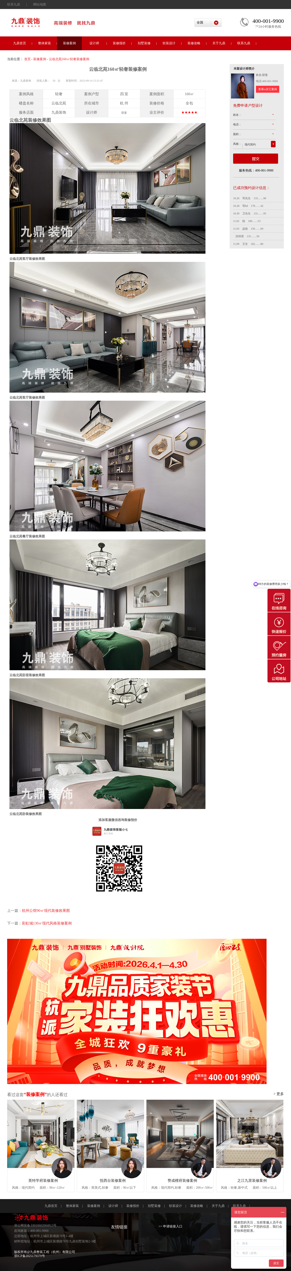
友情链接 (119, 1227)
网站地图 (39, 4)
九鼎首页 (19, 43)
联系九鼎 (13, 4)
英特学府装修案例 (43, 1180)
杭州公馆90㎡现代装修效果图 (46, 911)
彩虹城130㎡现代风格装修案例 (47, 923)
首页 (27, 59)
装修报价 (119, 43)
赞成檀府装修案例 (182, 1180)
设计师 (94, 43)
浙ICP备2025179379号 (29, 1256)
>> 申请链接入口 (170, 1226)
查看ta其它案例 (267, 89)
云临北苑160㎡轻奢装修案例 (69, 59)
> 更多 (278, 1094)
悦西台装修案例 (113, 1180)
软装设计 (169, 43)
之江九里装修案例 (252, 1180)
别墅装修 (144, 43)
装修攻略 (193, 43)
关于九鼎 (218, 43)
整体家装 (44, 43)
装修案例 (69, 43)
